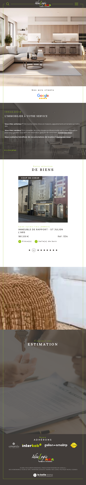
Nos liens (55, 469)
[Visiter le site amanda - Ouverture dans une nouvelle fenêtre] (14, 445)
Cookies (74, 469)
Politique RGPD (65, 469)
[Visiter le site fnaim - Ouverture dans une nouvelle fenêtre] (73, 445)
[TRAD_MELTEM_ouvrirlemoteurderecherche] (7, 3)
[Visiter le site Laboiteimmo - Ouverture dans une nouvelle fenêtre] (42, 478)
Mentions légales (38, 469)
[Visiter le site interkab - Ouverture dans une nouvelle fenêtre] (32, 445)
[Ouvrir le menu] (76, 4)
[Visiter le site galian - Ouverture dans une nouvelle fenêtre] (56, 445)
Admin (48, 469)
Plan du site (26, 469)
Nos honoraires (14, 469)
